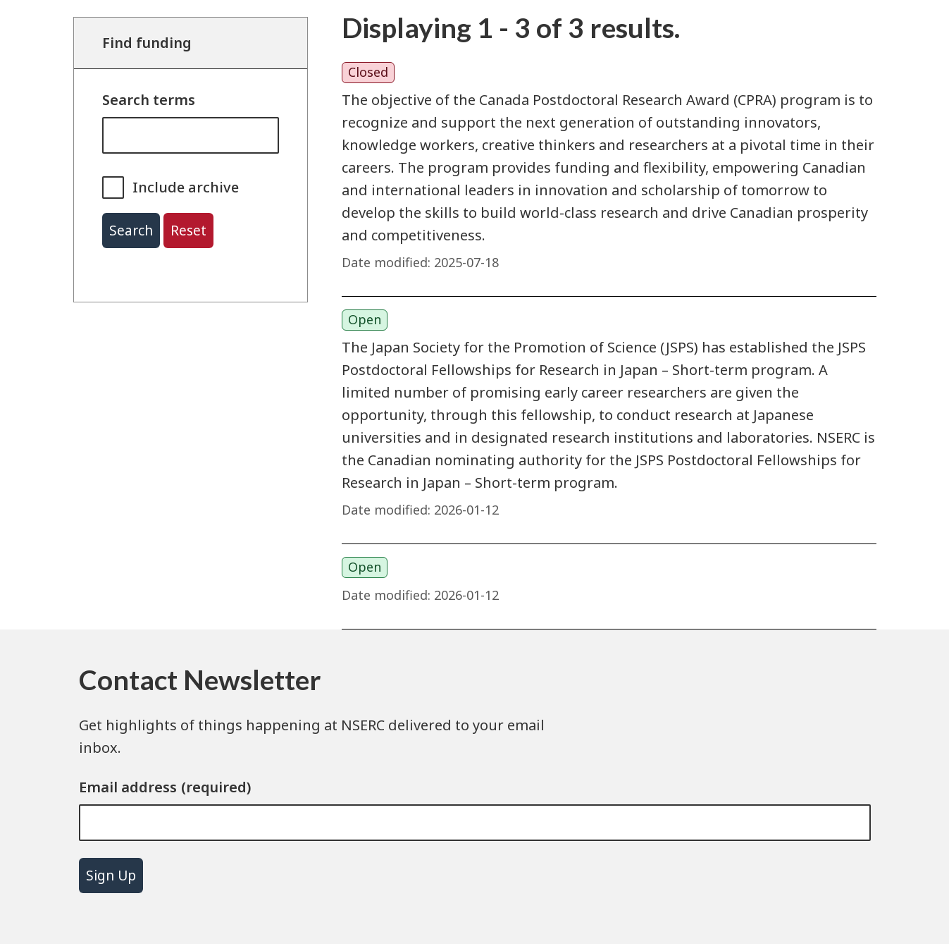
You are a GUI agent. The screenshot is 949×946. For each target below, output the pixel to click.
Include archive (185, 187)
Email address (128, 787)
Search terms (148, 99)
